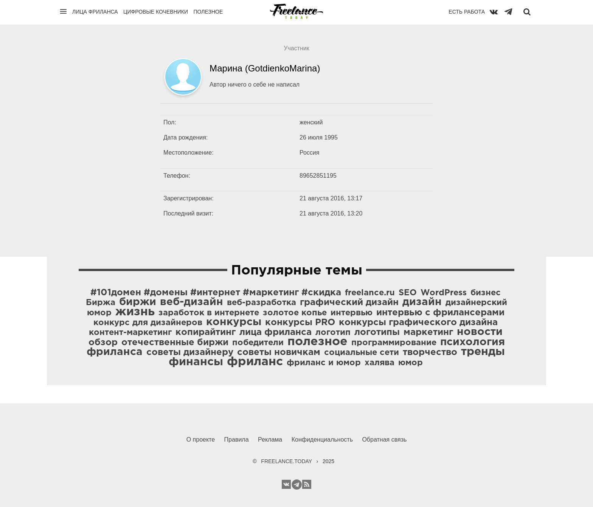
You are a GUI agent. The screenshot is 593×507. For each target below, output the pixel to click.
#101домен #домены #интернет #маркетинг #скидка (215, 292)
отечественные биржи (174, 342)
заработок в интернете (208, 313)
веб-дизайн (191, 302)
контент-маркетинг (130, 332)
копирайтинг (205, 332)
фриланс (255, 362)
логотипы (377, 332)
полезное (317, 341)
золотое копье (295, 313)
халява (379, 363)
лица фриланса (275, 332)
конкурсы (233, 322)
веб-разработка (261, 303)
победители (258, 343)
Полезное (208, 12)
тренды (483, 352)
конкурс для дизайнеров (147, 323)
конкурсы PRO (300, 322)
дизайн (422, 302)
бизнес (485, 293)
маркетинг (428, 332)
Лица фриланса (95, 12)
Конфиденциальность (322, 439)
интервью (352, 313)
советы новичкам (278, 352)
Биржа (100, 303)
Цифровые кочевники (155, 12)
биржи (137, 302)
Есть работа (467, 12)
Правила (236, 439)
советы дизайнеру (189, 352)
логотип (333, 332)
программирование (393, 343)
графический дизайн (349, 302)
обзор (103, 342)
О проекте (200, 439)
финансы (196, 362)
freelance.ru (370, 293)
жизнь (135, 312)
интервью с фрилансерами (440, 313)
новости (480, 331)
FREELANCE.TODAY (286, 461)
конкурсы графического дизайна (418, 322)
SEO (408, 293)
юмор (410, 363)
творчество (430, 352)
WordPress (444, 293)
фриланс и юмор (324, 363)
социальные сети (361, 353)
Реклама (270, 439)
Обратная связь (384, 439)
